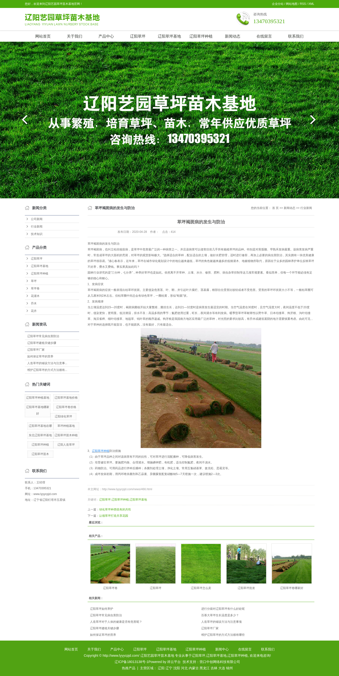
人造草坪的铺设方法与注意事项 (221, 621)
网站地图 (291, 4)
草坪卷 (35, 288)
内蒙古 (194, 668)
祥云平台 (174, 662)
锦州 (229, 668)
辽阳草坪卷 (110, 588)
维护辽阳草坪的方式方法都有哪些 (223, 634)
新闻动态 (232, 36)
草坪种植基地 (66, 426)
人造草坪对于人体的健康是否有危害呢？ (116, 621)
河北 (184, 668)
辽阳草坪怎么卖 (201, 588)
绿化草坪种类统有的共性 (115, 509)
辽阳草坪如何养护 (101, 608)
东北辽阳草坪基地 (40, 435)
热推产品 (128, 668)
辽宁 (169, 668)
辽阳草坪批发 (246, 588)
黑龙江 (205, 668)
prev (23, 121)
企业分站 (278, 4)
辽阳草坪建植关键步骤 (41, 343)
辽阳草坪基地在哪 (40, 426)
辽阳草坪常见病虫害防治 (43, 336)
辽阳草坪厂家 (36, 349)
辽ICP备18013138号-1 (131, 662)
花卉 (34, 311)
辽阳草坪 (137, 36)
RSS (303, 4)
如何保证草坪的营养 (40, 356)
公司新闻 (36, 219)
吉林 (214, 668)
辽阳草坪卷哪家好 (291, 588)
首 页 (275, 208)
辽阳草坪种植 (201, 36)
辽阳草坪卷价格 (66, 407)
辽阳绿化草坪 (63, 416)
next (316, 121)
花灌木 (35, 296)
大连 (221, 668)
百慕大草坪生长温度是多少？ (220, 615)
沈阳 (176, 668)
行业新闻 (36, 226)
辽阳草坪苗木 (40, 454)
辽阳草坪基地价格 (66, 397)
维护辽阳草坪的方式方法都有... (47, 370)
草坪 (34, 281)
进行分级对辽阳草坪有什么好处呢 (223, 608)
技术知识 (36, 234)
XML (311, 4)
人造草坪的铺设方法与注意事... (47, 363)
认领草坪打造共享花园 (113, 515)
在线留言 (264, 36)
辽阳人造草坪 (66, 444)
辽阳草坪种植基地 (37, 397)
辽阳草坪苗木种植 (66, 435)
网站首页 (43, 36)
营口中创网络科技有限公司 (220, 662)
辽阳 (161, 668)
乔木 (34, 303)
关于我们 (74, 36)
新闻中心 (222, 649)
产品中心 (106, 36)
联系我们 (296, 36)
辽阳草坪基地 (169, 36)
